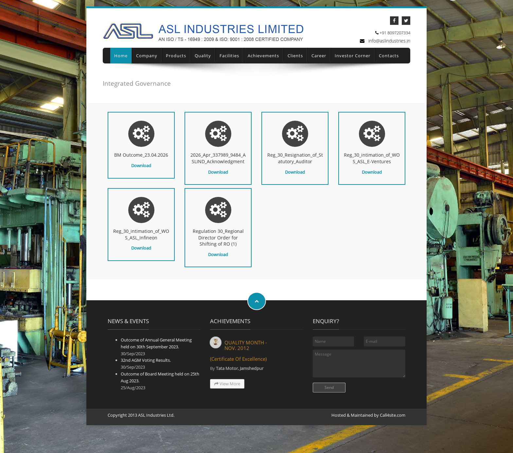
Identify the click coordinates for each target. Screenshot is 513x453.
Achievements (263, 67)
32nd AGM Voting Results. (146, 372)
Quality (203, 67)
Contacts (389, 67)
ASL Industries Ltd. (156, 426)
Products (176, 67)
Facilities (229, 67)
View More (227, 395)
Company (146, 67)
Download (141, 177)
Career (318, 67)
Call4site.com (392, 426)
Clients (295, 67)
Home (121, 67)
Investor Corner (352, 67)
